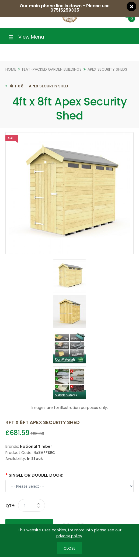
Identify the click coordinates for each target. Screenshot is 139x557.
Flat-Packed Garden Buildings (52, 69)
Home (10, 69)
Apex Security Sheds (107, 69)
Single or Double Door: (36, 475)
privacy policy (69, 536)
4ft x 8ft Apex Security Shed (38, 86)
